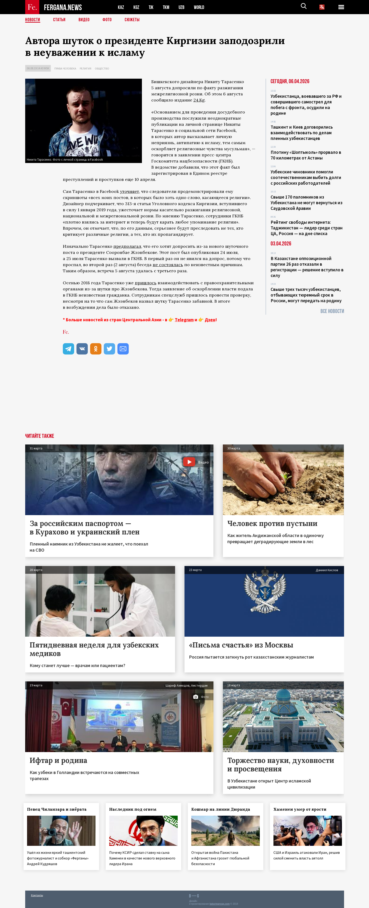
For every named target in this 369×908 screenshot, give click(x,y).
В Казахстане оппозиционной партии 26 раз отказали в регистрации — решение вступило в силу (307, 267)
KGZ (136, 7)
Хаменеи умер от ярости (301, 809)
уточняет (129, 191)
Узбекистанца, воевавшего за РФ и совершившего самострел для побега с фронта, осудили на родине (306, 104)
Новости (32, 20)
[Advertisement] (184, 398)
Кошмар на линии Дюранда (222, 809)
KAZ (121, 7)
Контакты (37, 894)
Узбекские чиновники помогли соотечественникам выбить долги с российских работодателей (306, 177)
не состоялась (168, 264)
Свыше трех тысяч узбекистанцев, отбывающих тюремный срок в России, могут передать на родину (306, 294)
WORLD (200, 7)
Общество (102, 68)
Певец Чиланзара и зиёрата (58, 809)
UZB (183, 7)
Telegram (184, 319)
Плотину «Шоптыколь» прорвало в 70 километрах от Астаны (306, 155)
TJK (151, 7)
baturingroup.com (219, 903)
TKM (167, 7)
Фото (107, 20)
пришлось (145, 282)
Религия (85, 68)
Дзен (210, 319)
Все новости (332, 311)
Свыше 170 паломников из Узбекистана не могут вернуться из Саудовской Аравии (306, 202)
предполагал (127, 246)
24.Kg (199, 100)
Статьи (59, 20)
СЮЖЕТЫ (132, 20)
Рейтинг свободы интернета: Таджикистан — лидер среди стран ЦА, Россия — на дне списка (307, 227)
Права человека (65, 68)
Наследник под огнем (134, 809)
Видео (84, 20)
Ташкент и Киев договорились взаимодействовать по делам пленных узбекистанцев (302, 132)
